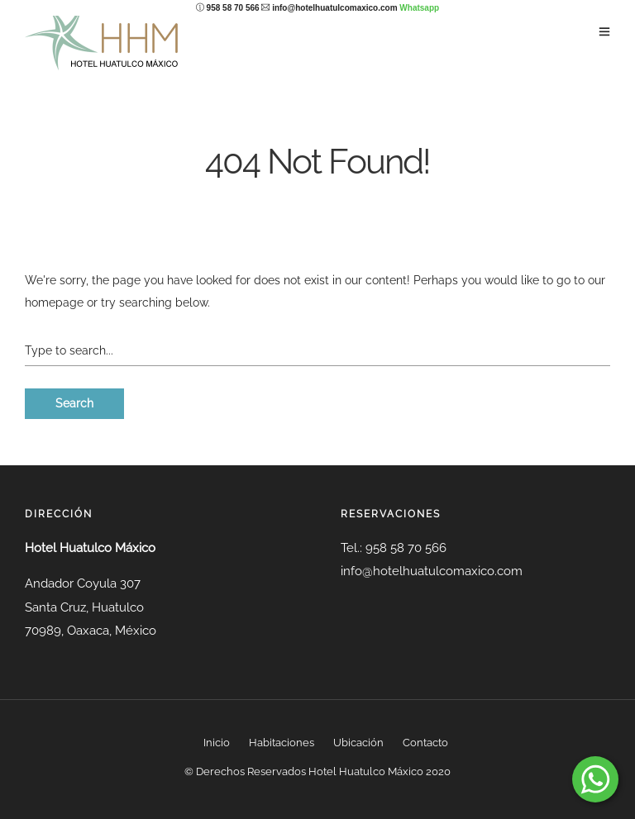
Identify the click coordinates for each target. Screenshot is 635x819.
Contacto (425, 742)
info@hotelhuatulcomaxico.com (334, 7)
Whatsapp (419, 7)
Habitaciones (281, 742)
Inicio (216, 742)
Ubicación (358, 742)
